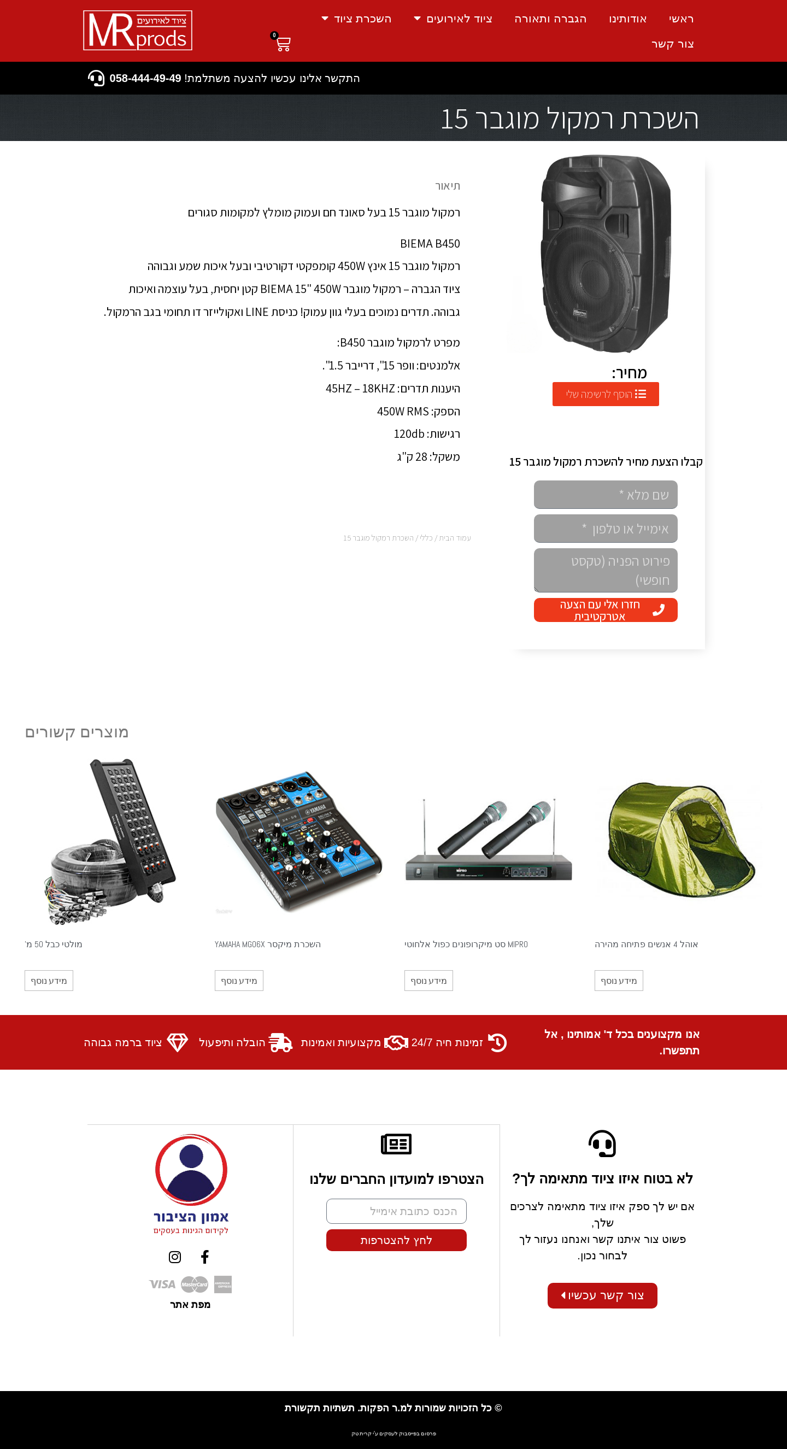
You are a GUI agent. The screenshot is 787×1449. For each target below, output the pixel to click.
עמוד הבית (455, 537)
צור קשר (672, 43)
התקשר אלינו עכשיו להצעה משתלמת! (235, 78)
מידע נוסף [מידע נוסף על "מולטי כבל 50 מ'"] (49, 980)
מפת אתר (190, 1304)
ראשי (681, 18)
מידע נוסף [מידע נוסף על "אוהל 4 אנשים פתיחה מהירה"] (619, 980)
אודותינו (628, 18)
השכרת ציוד (356, 18)
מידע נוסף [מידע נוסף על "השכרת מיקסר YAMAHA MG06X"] (239, 980)
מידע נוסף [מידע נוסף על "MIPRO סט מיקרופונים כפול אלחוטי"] (428, 980)
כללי (426, 537)
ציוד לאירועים (453, 18)
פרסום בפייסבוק (417, 1433)
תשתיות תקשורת (320, 1407)
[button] (606, 394)
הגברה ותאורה (550, 18)
